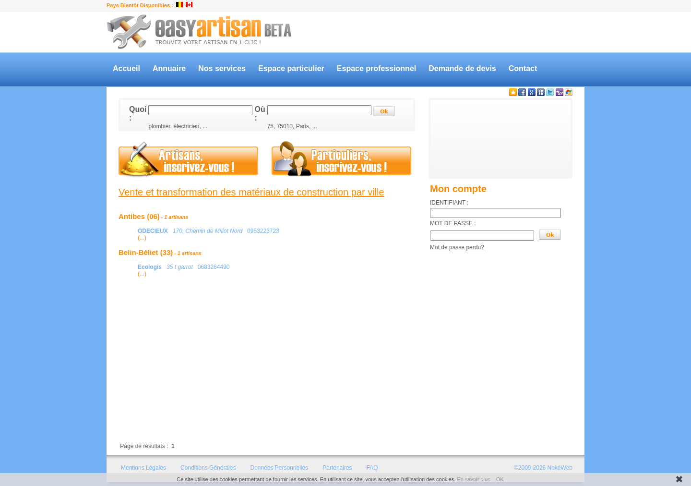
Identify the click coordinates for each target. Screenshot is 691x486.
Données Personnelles (279, 467)
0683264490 (183, 267)
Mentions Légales (143, 467)
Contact (523, 68)
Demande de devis (462, 68)
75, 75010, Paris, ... (292, 126)
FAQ (372, 467)
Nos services (222, 68)
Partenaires (337, 467)
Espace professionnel (376, 68)
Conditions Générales (208, 467)
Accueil (126, 68)
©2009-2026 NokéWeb (543, 467)
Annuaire (169, 68)
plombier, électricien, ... (177, 126)
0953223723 (208, 231)
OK (500, 479)
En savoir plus (473, 479)
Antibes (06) (153, 216)
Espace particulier (291, 68)
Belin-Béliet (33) (160, 252)
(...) (142, 237)
